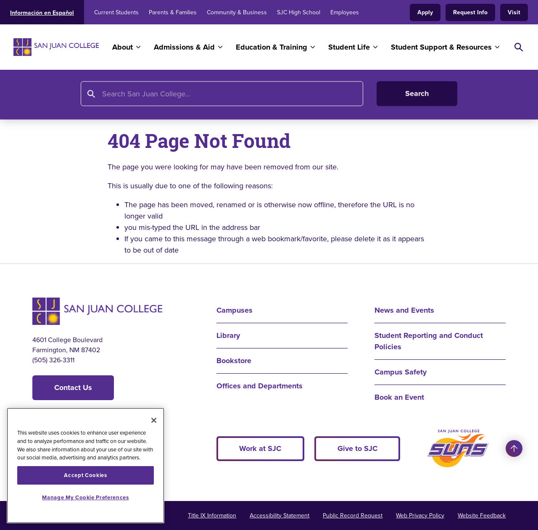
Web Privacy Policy (420, 515)
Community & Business (237, 12)
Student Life (349, 47)
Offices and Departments (259, 385)
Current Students (116, 12)
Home (43, 95)
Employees (344, 12)
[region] (85, 465)
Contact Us (73, 387)
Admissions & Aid (184, 47)
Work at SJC (260, 448)
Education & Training (271, 47)
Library (228, 335)
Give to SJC (357, 448)
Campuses (234, 310)
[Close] (154, 420)
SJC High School (298, 12)
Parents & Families (173, 12)
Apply (425, 12)
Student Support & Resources (441, 47)
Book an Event (399, 397)
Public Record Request (352, 515)
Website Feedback (482, 515)
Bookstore (233, 360)
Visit (514, 12)
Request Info (470, 12)
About (122, 47)
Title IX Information (212, 515)
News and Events (404, 310)
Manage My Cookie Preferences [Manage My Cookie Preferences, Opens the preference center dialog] (85, 497)
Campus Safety (400, 372)
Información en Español (42, 12)
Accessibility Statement (279, 515)
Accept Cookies (85, 475)
